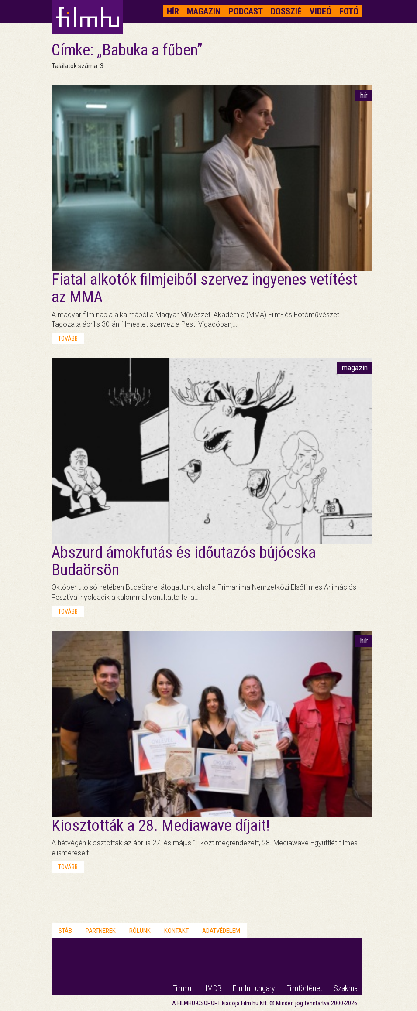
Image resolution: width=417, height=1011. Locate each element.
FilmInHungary (254, 988)
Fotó (348, 11)
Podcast (245, 11)
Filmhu (181, 988)
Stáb (65, 931)
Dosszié (286, 11)
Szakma (346, 988)
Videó (320, 11)
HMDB (212, 988)
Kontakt (176, 931)
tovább (68, 338)
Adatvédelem (221, 931)
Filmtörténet (304, 988)
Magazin (204, 11)
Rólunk (140, 931)
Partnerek (101, 931)
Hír (173, 11)
